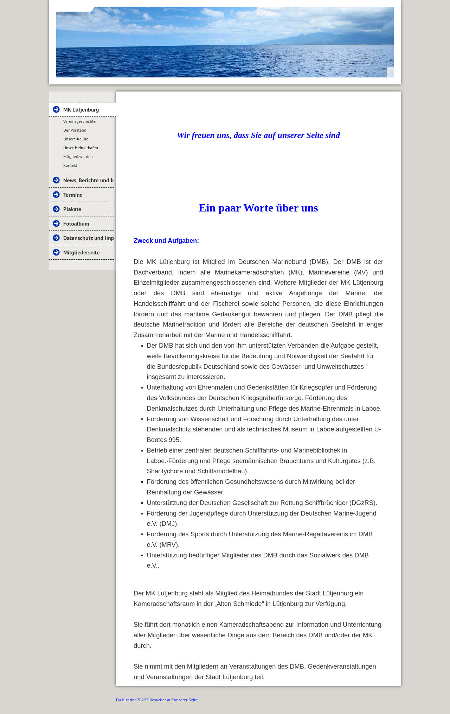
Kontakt (70, 165)
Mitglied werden (78, 156)
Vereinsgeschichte (79, 121)
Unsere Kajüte (76, 138)
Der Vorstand (74, 130)
